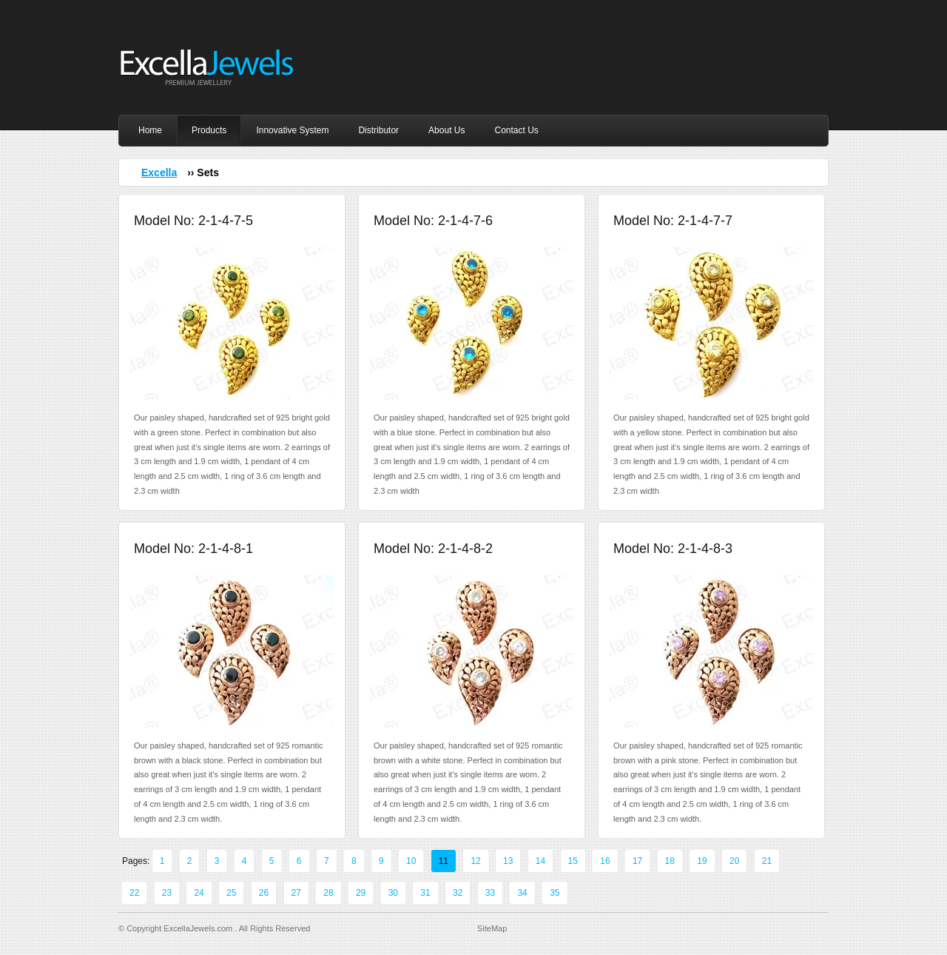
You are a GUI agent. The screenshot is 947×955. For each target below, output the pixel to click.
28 (328, 893)
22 (134, 893)
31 (425, 893)
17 (637, 861)
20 (734, 861)
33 (490, 893)
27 (296, 893)
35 (554, 893)
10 (411, 861)
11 (443, 861)
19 (702, 861)
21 (767, 861)
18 (670, 861)
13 (508, 861)
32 (457, 893)
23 (167, 893)
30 (393, 893)
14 (540, 861)
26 (264, 893)
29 (360, 893)
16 (605, 861)
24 (198, 893)
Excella (159, 172)
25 (231, 893)
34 (522, 893)
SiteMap (492, 928)
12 (475, 861)
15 (573, 861)
